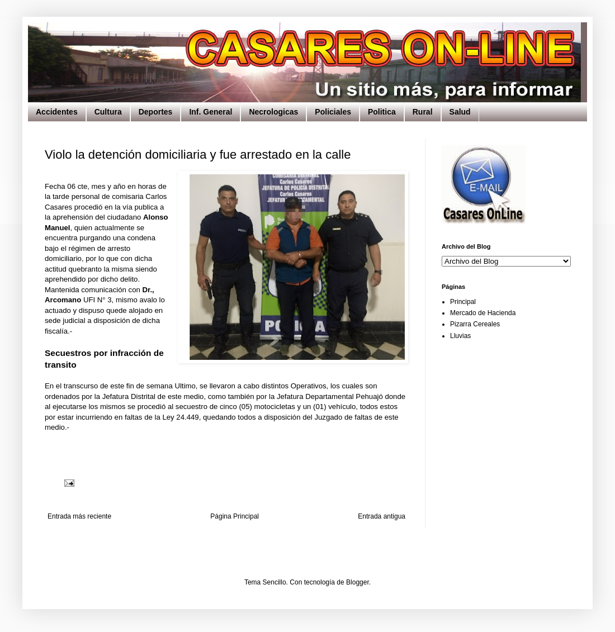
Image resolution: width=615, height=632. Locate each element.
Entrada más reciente (79, 516)
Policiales (333, 111)
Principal (463, 302)
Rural (423, 111)
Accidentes (57, 111)
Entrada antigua (381, 516)
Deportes (156, 111)
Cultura (108, 111)
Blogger (357, 582)
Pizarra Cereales (475, 324)
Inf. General (210, 111)
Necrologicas (273, 111)
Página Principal (234, 516)
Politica (382, 111)
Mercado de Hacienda (482, 313)
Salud (460, 111)
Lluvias (460, 336)
